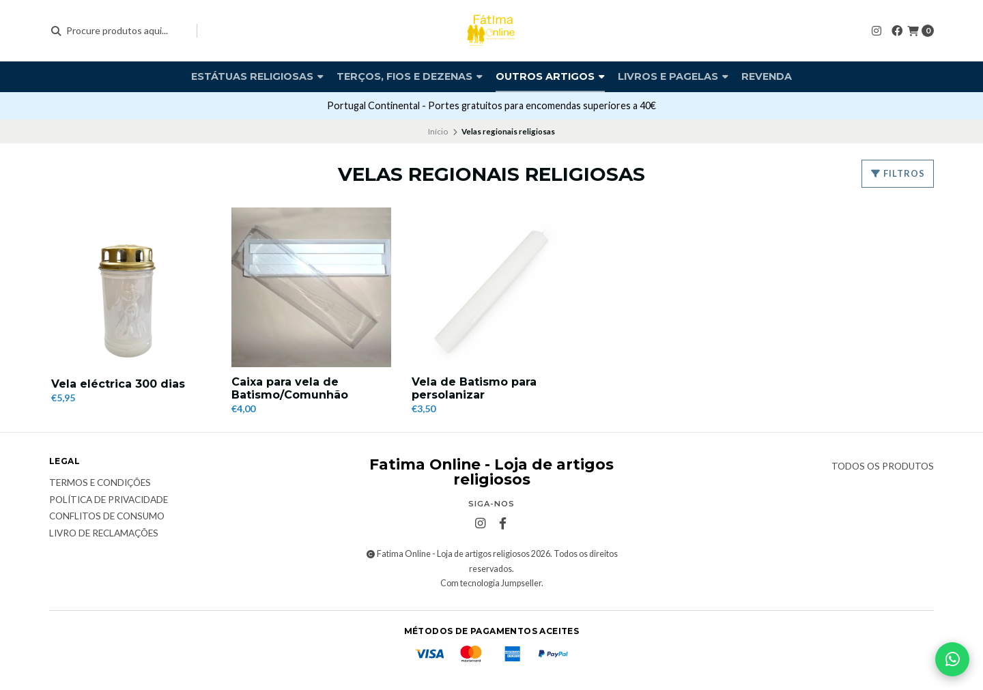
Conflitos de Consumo (107, 516)
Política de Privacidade (108, 500)
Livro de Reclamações (103, 533)
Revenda (766, 76)
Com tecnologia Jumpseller (490, 583)
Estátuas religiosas (257, 76)
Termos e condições (100, 483)
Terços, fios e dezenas (410, 76)
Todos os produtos (882, 467)
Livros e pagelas (673, 76)
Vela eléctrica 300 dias (118, 383)
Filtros (897, 173)
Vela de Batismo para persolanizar (474, 388)
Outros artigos (550, 76)
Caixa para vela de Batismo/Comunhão (289, 388)
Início (438, 131)
